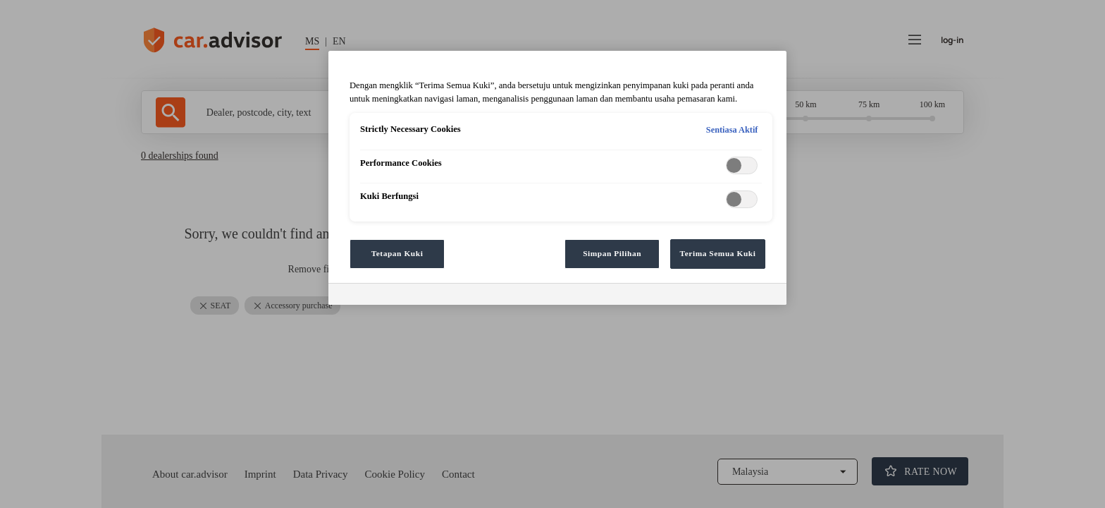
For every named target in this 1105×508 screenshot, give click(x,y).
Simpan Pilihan (612, 253)
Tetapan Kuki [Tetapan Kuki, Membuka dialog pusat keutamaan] (397, 253)
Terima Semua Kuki (718, 253)
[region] (557, 178)
